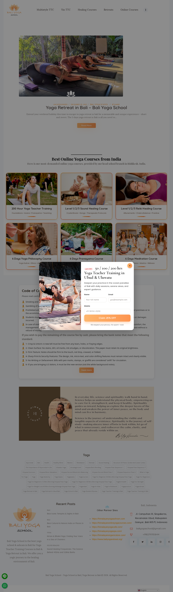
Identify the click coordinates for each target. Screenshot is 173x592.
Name (86, 294)
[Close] (129, 265)
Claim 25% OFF (107, 318)
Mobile (87, 306)
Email (110, 294)
